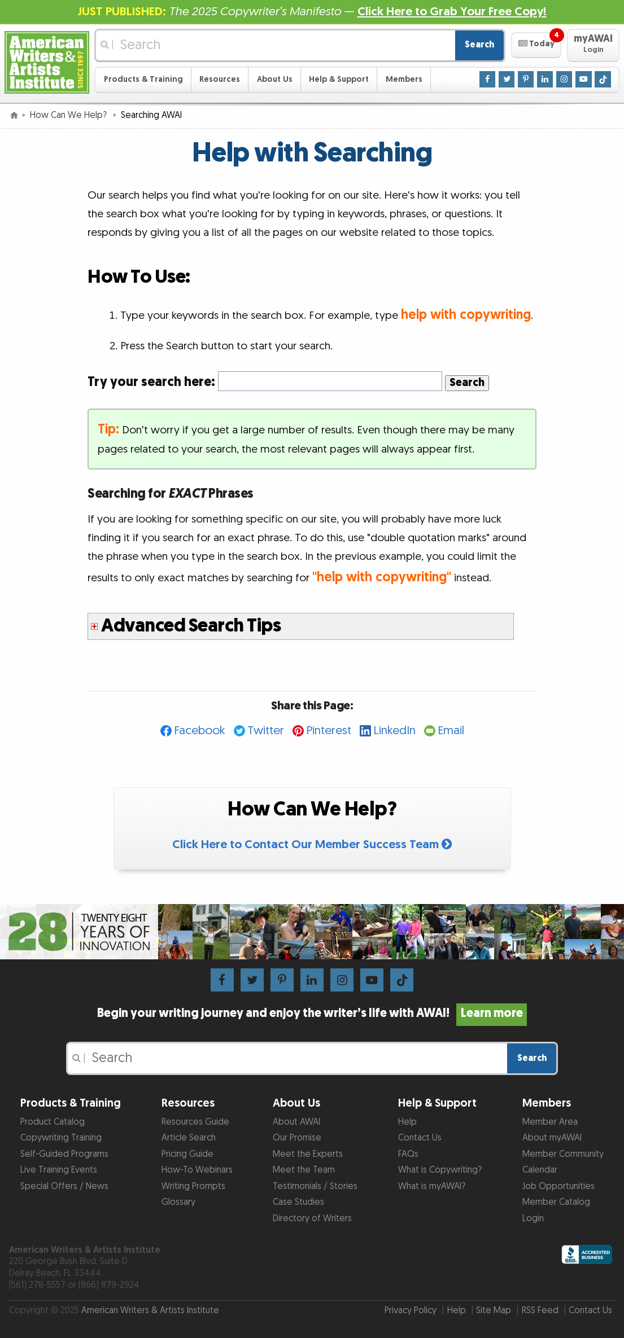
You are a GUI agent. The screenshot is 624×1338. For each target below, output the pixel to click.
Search (479, 45)
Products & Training (143, 79)
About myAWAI (552, 1138)
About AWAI (296, 1122)
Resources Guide (195, 1122)
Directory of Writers (312, 1219)
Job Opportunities (558, 1186)
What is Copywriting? (440, 1170)
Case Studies (298, 1202)
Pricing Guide (187, 1154)
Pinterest (328, 730)
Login (533, 1219)
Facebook (199, 730)
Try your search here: (265, 382)
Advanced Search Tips (191, 626)
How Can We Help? (69, 115)
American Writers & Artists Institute (150, 1311)
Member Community (563, 1154)
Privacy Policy (411, 1311)
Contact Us (420, 1138)
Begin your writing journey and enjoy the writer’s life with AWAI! (311, 1013)
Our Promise (297, 1138)
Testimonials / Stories (315, 1186)
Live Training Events (58, 1170)
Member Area (550, 1122)
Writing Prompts (193, 1186)
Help (407, 1122)
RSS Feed (540, 1311)
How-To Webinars (197, 1170)
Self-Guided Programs (64, 1154)
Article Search (189, 1138)
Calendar (539, 1170)
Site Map (493, 1311)
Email (451, 730)
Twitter (265, 730)
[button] (536, 45)
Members (404, 79)
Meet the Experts (308, 1154)
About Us (275, 79)
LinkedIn (394, 730)
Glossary (178, 1202)
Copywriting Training (61, 1138)
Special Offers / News (64, 1186)
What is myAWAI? (431, 1186)
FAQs (408, 1154)
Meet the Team (304, 1170)
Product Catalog (52, 1122)
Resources (219, 79)
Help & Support (339, 79)
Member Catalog (556, 1202)
